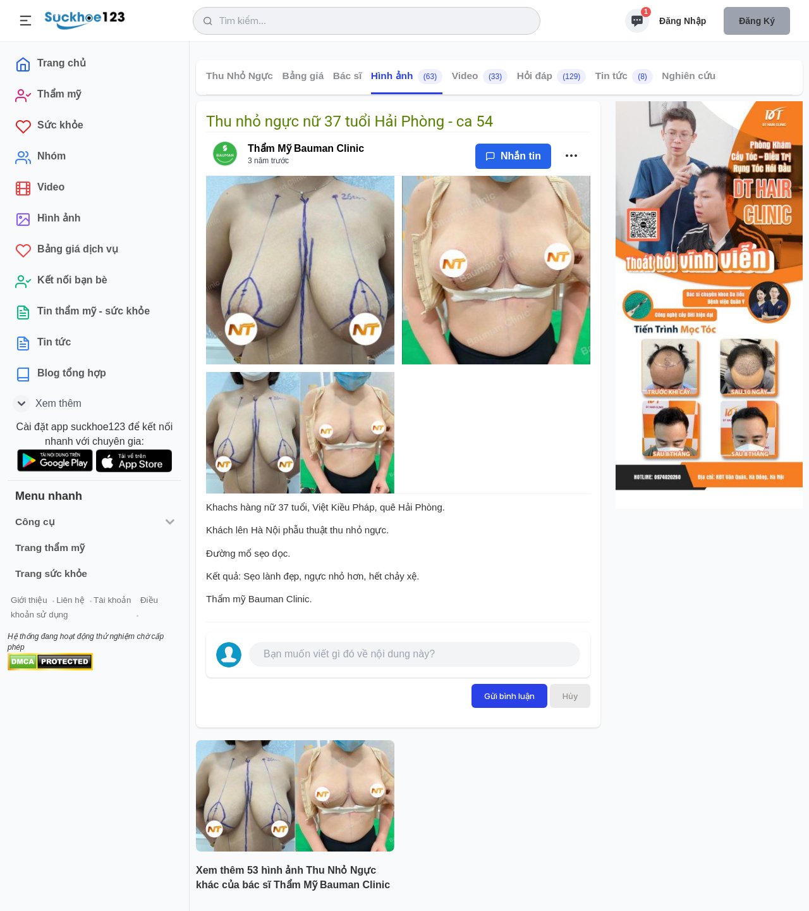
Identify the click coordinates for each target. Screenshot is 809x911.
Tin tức (624, 76)
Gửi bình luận (509, 696)
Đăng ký (757, 21)
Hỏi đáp (552, 76)
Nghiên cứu (688, 75)
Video (480, 76)
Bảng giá (303, 75)
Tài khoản (112, 600)
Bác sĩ (347, 75)
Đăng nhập (682, 21)
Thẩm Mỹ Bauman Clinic (306, 148)
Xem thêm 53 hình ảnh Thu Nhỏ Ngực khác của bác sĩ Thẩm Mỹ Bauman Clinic (293, 877)
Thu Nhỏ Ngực (239, 75)
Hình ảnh (406, 76)
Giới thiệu (29, 600)
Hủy (570, 696)
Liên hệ (70, 600)
